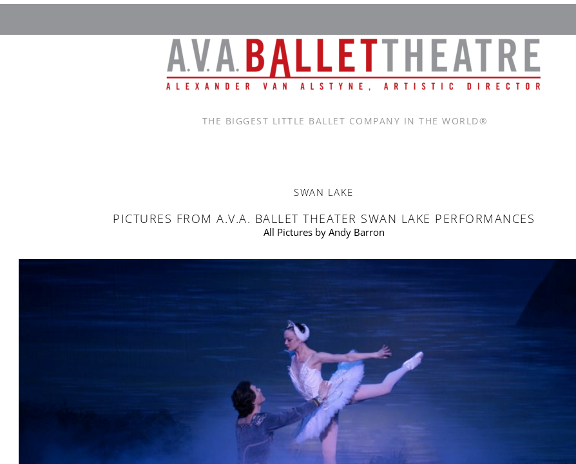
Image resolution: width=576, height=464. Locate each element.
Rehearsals (513, 150)
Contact (318, 150)
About (221, 150)
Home (123, 150)
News (416, 150)
